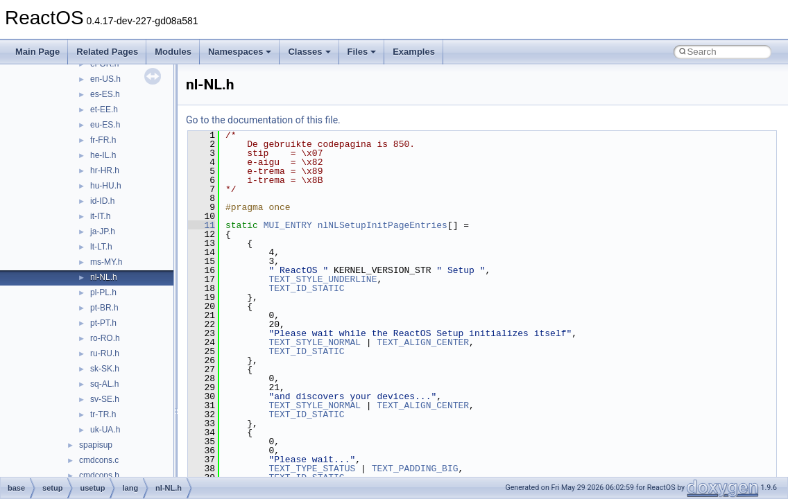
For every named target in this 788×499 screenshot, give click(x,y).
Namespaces (240, 51)
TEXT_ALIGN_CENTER (423, 342)
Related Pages (107, 51)
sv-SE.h (104, 399)
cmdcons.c (99, 460)
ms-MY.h (106, 262)
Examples (414, 51)
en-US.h (105, 79)
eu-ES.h (105, 125)
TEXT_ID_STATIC (306, 288)
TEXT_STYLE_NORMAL (314, 342)
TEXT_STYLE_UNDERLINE (322, 279)
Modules (173, 51)
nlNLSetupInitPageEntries (382, 225)
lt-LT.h (101, 247)
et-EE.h (104, 109)
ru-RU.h (104, 353)
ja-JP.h (102, 231)
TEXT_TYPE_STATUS (311, 468)
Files (362, 51)
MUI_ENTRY (288, 225)
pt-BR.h (104, 308)
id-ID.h (102, 201)
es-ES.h (105, 94)
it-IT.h (100, 216)
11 (201, 225)
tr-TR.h (103, 414)
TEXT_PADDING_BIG (415, 468)
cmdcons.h (99, 475)
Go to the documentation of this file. (263, 119)
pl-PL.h (103, 292)
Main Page (37, 51)
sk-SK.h (104, 369)
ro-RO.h (105, 338)
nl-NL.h (103, 277)
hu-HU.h (105, 186)
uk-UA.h (105, 430)
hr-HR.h (104, 170)
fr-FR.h (103, 140)
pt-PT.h (103, 323)
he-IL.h (103, 155)
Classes (309, 51)
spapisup (95, 445)
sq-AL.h (104, 384)
